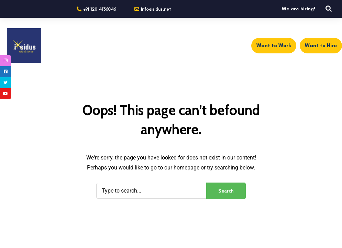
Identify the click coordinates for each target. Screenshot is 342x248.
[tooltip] (5, 60)
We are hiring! (298, 9)
